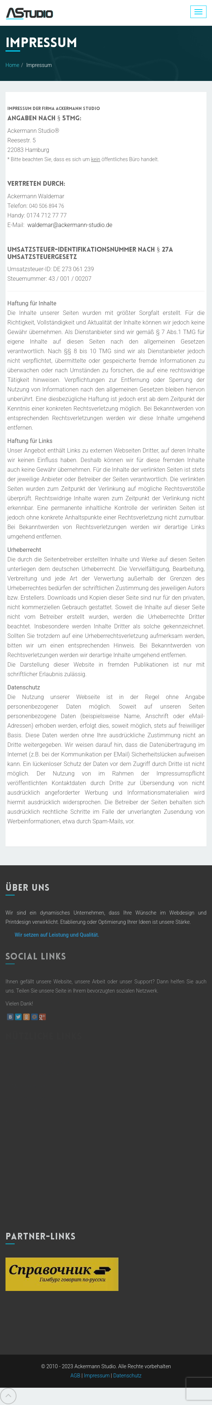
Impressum (97, 1376)
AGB (75, 1376)
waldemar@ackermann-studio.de (69, 224)
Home (12, 65)
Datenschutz (127, 1376)
